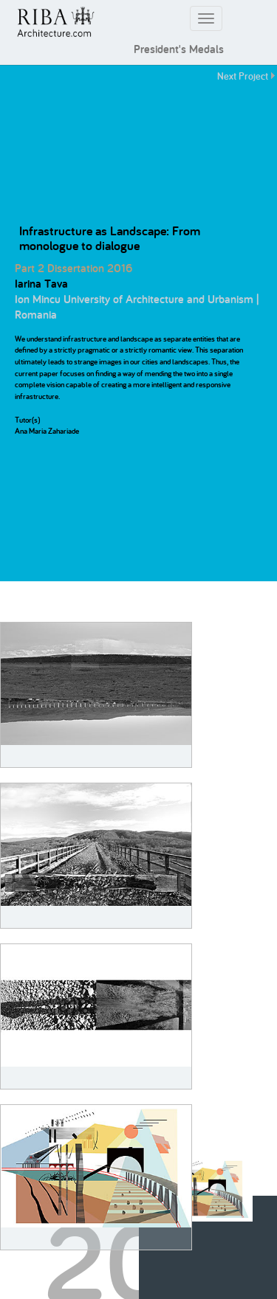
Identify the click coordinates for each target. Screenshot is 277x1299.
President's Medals (179, 49)
